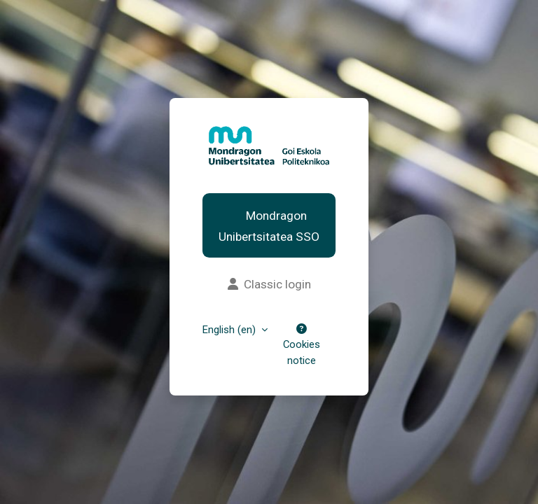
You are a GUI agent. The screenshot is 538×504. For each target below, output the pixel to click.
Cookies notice (301, 345)
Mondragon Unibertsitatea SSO (269, 226)
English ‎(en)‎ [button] (230, 329)
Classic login (269, 284)
